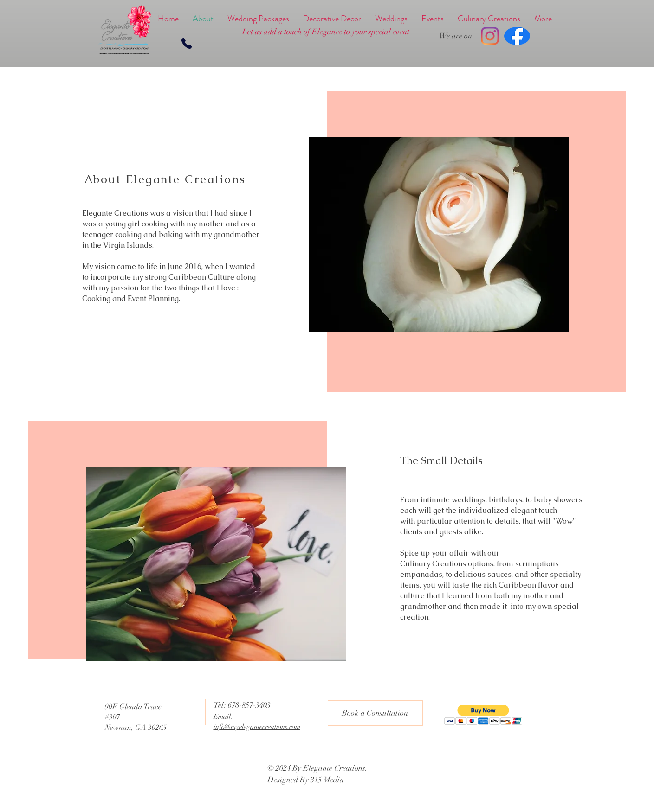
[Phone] (186, 43)
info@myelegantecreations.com (257, 726)
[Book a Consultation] (375, 713)
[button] (483, 715)
